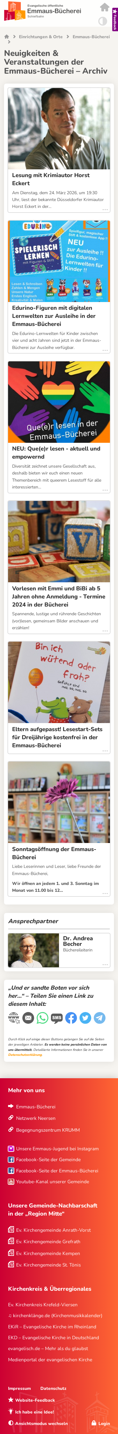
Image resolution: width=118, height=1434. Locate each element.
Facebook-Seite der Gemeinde (48, 1159)
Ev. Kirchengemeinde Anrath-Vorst (53, 1230)
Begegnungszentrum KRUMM (48, 1130)
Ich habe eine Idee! (34, 1412)
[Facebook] (71, 1021)
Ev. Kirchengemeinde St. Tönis (48, 1265)
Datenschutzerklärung (25, 1054)
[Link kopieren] (14, 1021)
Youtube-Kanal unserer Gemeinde (52, 1181)
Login (104, 1424)
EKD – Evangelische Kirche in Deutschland (53, 1337)
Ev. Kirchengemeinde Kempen (48, 1253)
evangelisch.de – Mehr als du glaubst (48, 1348)
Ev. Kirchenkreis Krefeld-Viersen (43, 1304)
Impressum (19, 1388)
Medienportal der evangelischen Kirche (50, 1359)
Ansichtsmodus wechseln (41, 1424)
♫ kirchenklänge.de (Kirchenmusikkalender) (55, 1315)
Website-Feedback (35, 1400)
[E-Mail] (28, 1021)
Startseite (6, 37)
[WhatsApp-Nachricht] (43, 1021)
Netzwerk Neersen (36, 1118)
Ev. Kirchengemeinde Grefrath (48, 1241)
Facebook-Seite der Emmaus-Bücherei (57, 1170)
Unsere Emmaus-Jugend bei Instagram (57, 1148)
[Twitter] (86, 1021)
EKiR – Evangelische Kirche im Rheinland (52, 1326)
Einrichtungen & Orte (41, 37)
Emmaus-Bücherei (91, 37)
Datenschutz (53, 1388)
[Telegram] (100, 1021)
